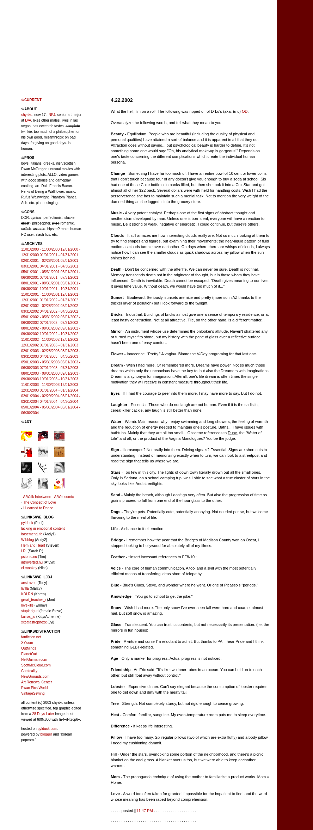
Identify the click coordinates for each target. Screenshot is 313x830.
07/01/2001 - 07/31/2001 (59, 277)
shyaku (26, 115)
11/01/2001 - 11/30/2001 (40, 294)
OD (245, 111)
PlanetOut (29, 654)
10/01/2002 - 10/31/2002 (59, 334)
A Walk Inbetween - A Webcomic (48, 497)
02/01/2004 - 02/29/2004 (40, 396)
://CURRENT (31, 100)
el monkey (29, 568)
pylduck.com (47, 729)
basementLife (31, 534)
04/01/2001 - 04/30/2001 (59, 266)
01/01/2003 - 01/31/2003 (59, 345)
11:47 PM (144, 811)
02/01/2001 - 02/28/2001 (40, 261)
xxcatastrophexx (34, 622)
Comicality (29, 671)
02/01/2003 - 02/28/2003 (40, 351)
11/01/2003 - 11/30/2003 (40, 385)
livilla (25, 588)
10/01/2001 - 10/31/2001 (59, 289)
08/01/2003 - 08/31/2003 (40, 373)
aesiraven (28, 583)
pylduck (27, 523)
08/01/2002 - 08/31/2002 (40, 328)
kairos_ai (28, 617)
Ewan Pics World (34, 688)
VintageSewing (33, 693)
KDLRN (27, 594)
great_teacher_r (33, 600)
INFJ (51, 115)
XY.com (27, 643)
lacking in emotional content (43, 528)
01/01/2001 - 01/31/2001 (59, 255)
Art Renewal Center (36, 682)
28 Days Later (43, 714)
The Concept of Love (39, 502)
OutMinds (28, 648)
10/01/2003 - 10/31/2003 (59, 379)
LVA (28, 120)
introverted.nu (32, 562)
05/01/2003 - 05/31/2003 (40, 362)
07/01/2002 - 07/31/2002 (59, 323)
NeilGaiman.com (34, 660)
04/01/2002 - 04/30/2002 (59, 311)
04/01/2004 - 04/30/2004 (59, 402)
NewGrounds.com (35, 676)
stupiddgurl (29, 611)
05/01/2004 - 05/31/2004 (40, 407)
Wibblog (27, 540)
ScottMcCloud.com (36, 665)
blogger (46, 734)
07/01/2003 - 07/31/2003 (59, 368)
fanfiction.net (31, 637)
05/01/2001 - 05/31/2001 (40, 272)
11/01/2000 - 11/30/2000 (40, 249)
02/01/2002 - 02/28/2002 (40, 306)
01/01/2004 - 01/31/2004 (59, 390)
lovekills (27, 605)
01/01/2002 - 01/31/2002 (59, 300)
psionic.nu (29, 557)
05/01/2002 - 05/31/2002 (40, 317)
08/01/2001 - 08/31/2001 (40, 283)
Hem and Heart (33, 545)
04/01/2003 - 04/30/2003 (59, 356)
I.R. (24, 551)
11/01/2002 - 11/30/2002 (40, 340)
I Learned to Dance (38, 508)
